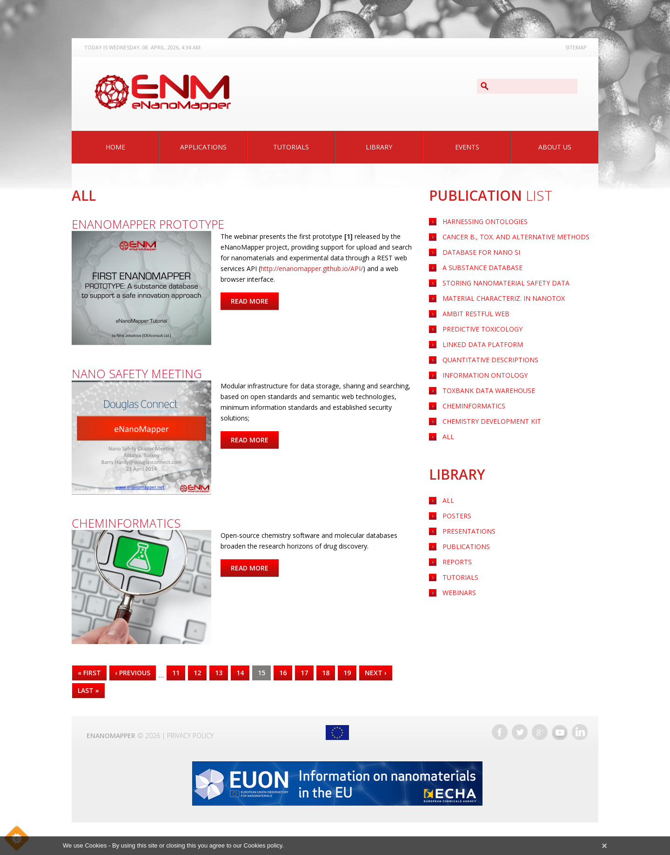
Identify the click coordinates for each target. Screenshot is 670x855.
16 (283, 672)
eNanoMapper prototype (148, 224)
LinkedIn (580, 732)
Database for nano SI (481, 252)
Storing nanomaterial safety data (506, 282)
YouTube (560, 732)
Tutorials (291, 146)
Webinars (459, 592)
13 (218, 672)
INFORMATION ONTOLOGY (485, 375)
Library (379, 146)
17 (304, 672)
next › (376, 672)
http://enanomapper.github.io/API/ (312, 268)
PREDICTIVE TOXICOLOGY (482, 329)
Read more (255, 301)
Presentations (469, 531)
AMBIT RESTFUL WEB (475, 313)
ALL (448, 436)
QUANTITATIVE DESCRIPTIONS (490, 359)
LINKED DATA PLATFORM (482, 344)
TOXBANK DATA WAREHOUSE (488, 390)
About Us (554, 146)
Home (115, 146)
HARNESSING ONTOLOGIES (485, 221)
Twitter (520, 732)
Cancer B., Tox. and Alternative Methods (516, 236)
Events (467, 146)
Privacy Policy (190, 735)
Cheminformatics (126, 523)
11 (176, 672)
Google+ (540, 732)
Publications (466, 546)
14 (240, 672)
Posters (456, 515)
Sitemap (576, 47)
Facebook (500, 732)
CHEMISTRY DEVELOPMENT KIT (491, 421)
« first (89, 672)
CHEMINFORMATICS (473, 405)
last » (88, 690)
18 (325, 672)
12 (197, 672)
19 (347, 672)
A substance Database (482, 267)
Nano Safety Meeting (137, 373)
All (448, 500)
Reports (457, 561)
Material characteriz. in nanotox (503, 298)
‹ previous (132, 672)
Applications (203, 146)
